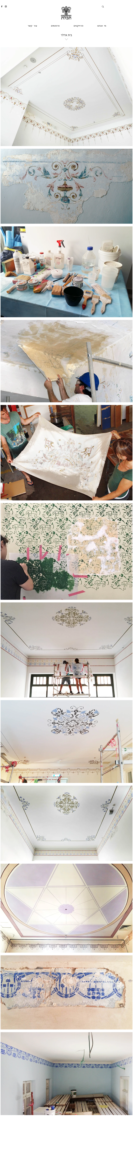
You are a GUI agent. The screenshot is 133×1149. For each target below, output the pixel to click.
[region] (66, 55)
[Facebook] (2, 6)
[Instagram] (6, 6)
